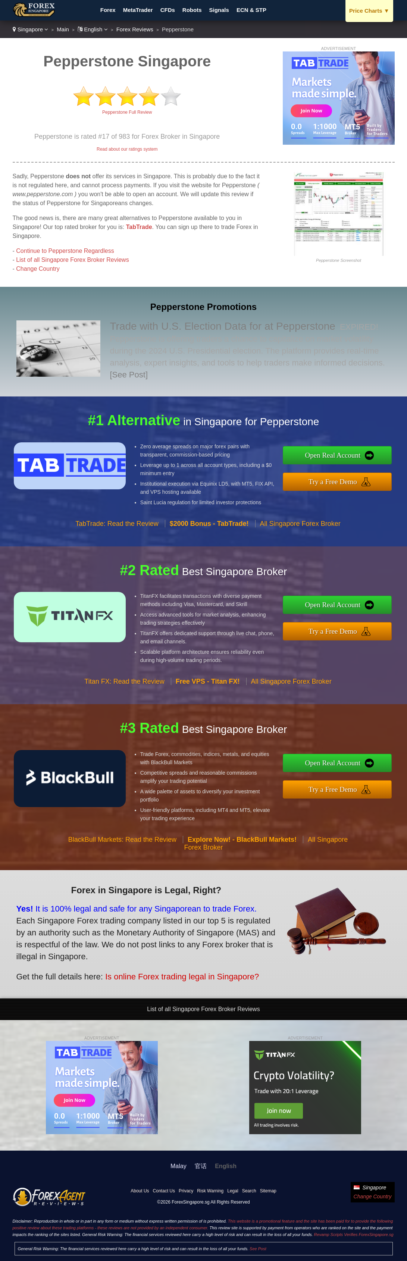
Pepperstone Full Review (127, 112)
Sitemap (268, 1190)
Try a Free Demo (335, 481)
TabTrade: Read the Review (116, 526)
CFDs (167, 10)
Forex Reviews (134, 29)
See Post (258, 1248)
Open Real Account (336, 455)
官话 (201, 1166)
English (93, 29)
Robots (192, 10)
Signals (219, 10)
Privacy (186, 1190)
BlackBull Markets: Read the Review (122, 842)
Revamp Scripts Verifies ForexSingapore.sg (354, 1234)
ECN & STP (251, 10)
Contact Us (164, 1190)
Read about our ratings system (127, 149)
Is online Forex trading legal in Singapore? (178, 975)
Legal (232, 1190)
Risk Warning (210, 1190)
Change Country (38, 269)
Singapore (30, 29)
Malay (178, 1166)
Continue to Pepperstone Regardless (65, 251)
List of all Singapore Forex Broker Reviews (72, 260)
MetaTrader (138, 10)
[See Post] (129, 374)
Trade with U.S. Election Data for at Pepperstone (222, 326)
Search (249, 1190)
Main (63, 29)
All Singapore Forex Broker (300, 526)
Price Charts (369, 10)
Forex (108, 10)
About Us (140, 1190)
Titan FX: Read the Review (124, 684)
